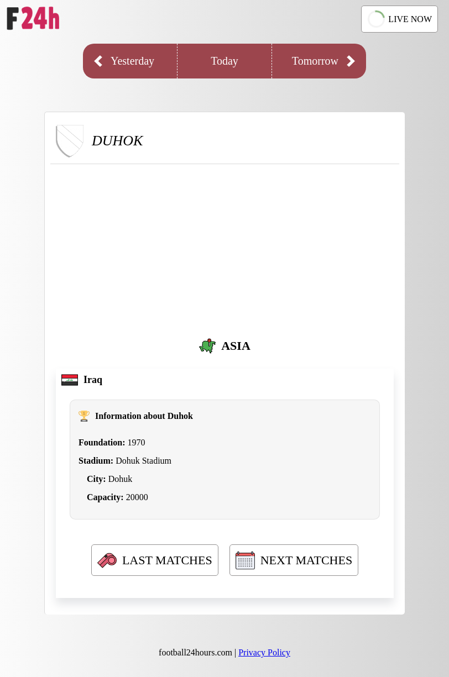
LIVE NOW (399, 19)
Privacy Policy (264, 652)
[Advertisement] (225, 247)
